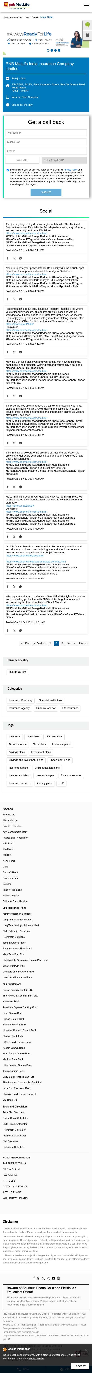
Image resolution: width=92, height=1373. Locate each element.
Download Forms (15, 1187)
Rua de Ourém (17, 672)
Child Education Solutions (16, 931)
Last (81, 643)
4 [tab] (59, 50)
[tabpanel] (46, 39)
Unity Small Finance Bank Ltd (18, 1077)
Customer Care (11, 878)
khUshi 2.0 (8, 844)
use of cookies (36, 1359)
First (27, 643)
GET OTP (22, 160)
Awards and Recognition (15, 838)
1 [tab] (48, 50)
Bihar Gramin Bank (13, 1013)
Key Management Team (15, 832)
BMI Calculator (10, 1141)
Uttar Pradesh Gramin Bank (17, 1065)
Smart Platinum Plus (14, 966)
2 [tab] (51, 50)
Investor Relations (12, 890)
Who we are (9, 815)
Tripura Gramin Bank (13, 1071)
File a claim (11, 1169)
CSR (5, 867)
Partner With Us (14, 1164)
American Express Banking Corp (20, 1008)
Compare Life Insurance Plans (19, 972)
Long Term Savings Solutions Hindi (21, 926)
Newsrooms (9, 861)
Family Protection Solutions (17, 914)
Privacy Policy (70, 170)
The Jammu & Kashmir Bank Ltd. (20, 996)
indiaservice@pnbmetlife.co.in (24, 1332)
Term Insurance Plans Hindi (17, 949)
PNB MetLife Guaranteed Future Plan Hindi (25, 960)
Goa (27, 17)
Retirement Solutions (14, 937)
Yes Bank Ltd (10, 1100)
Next (69, 643)
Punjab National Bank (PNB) (18, 990)
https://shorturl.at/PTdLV (20, 324)
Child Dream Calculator (15, 1124)
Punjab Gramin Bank (14, 1019)
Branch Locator (11, 896)
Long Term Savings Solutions (18, 920)
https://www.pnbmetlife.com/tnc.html (26, 233)
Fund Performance (16, 1158)
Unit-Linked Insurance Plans (17, 978)
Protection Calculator (14, 1147)
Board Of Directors (12, 826)
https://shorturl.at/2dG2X (20, 506)
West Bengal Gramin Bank (17, 1054)
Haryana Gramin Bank (14, 1025)
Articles (9, 1181)
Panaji (34, 17)
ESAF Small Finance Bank (17, 1042)
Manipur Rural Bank (13, 1060)
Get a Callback (10, 873)
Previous (41, 643)
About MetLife (10, 821)
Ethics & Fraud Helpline (15, 902)
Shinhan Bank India (13, 1036)
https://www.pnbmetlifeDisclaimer (25, 556)
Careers (7, 884)
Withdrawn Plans (15, 1198)
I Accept (80, 1366)
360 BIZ (7, 855)
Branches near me (12, 17)
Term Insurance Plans (14, 943)
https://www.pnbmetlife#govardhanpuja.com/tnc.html (36, 562)
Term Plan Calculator (14, 1113)
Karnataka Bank (11, 1002)
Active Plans (12, 1193)
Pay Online (10, 1175)
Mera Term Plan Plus (14, 955)
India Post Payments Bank (17, 1088)
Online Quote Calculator (15, 1118)
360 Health (8, 850)
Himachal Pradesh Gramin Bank (20, 1031)
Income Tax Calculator (14, 1136)
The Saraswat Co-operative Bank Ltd (22, 1083)
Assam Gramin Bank (14, 1048)
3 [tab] (55, 50)
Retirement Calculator (14, 1130)
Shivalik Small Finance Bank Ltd (20, 1094)
